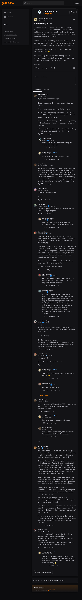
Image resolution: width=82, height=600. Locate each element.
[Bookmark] (74, 68)
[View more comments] (43, 577)
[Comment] (45, 68)
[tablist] (55, 90)
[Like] (37, 68)
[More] (74, 19)
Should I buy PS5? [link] (59, 585)
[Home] (8, 3)
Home (35, 585)
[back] (35, 12)
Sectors (15, 24)
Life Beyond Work (45, 585)
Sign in (77, 3)
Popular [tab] (38, 89)
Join (73, 12)
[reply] (48, 134)
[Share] (53, 68)
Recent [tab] (46, 89)
